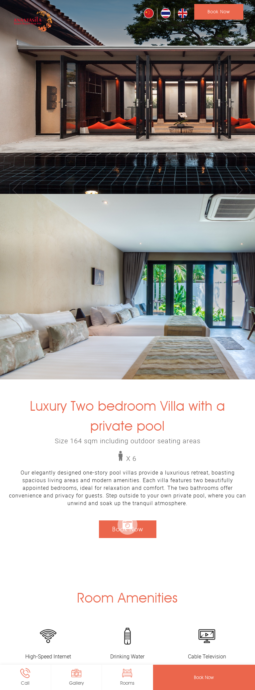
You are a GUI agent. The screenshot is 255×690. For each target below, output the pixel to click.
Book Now (219, 12)
